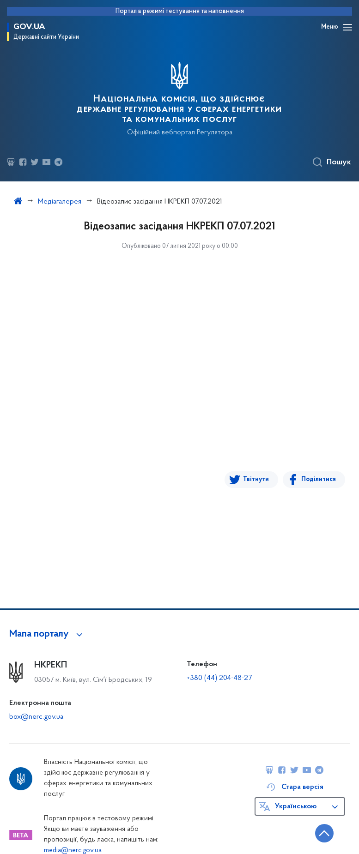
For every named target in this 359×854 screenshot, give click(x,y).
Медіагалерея (59, 201)
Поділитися (318, 479)
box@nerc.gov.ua (36, 717)
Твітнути (256, 479)
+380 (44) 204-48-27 (219, 678)
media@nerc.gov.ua (73, 850)
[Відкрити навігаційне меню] (347, 27)
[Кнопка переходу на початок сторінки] (324, 833)
